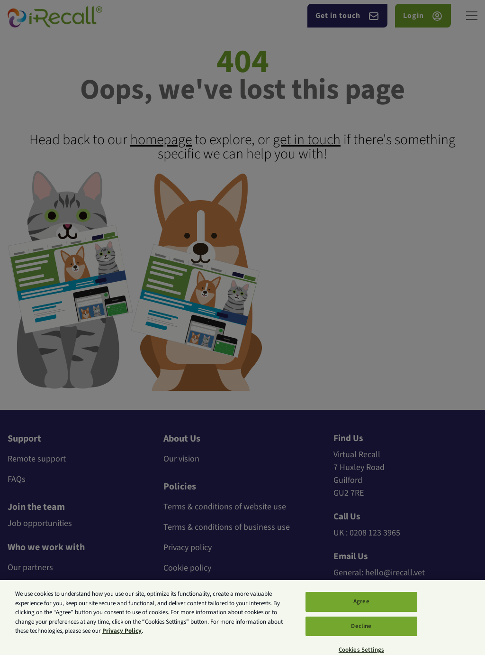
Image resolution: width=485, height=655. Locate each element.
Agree (361, 606)
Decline (361, 631)
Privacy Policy (122, 636)
